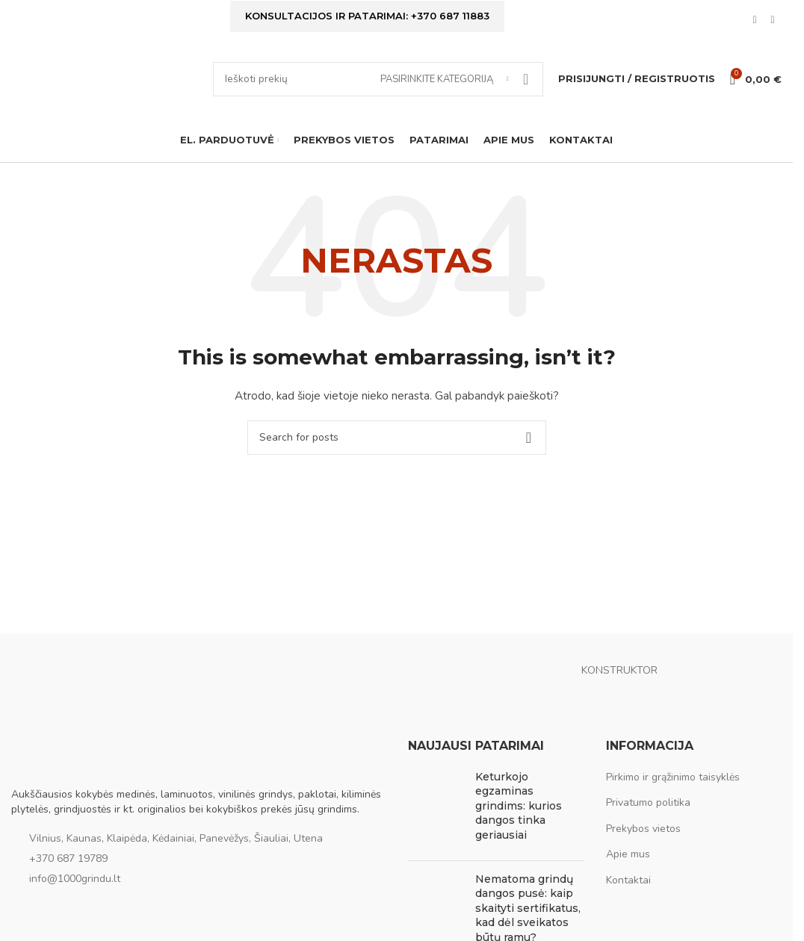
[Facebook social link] (755, 21)
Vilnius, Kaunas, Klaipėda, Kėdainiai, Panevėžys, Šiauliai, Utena (176, 840)
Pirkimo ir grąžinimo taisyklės (673, 778)
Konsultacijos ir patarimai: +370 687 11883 (367, 16)
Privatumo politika (648, 804)
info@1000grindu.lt (74, 879)
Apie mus (628, 855)
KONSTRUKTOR (619, 672)
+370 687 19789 (68, 860)
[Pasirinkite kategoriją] (444, 79)
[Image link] (86, 755)
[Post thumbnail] (436, 810)
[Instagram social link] (773, 21)
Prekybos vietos (643, 830)
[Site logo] (104, 79)
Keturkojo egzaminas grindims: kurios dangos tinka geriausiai (518, 806)
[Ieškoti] (378, 80)
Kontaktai (628, 882)
